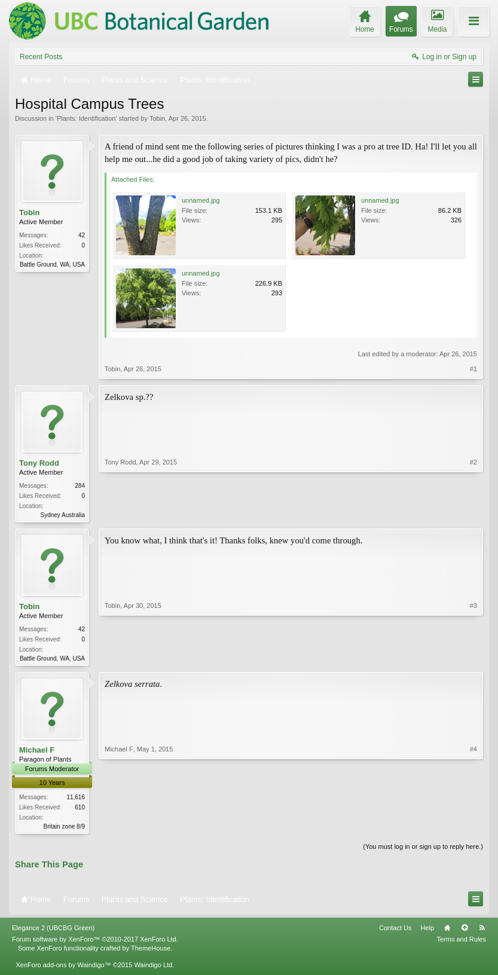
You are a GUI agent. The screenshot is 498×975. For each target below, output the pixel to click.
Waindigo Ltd (153, 968)
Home (447, 931)
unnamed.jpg (201, 200)
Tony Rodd (39, 463)
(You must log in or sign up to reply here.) (423, 850)
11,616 (75, 799)
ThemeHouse (150, 951)
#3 (473, 658)
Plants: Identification (86, 118)
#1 (473, 368)
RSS (482, 931)
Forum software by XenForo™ (95, 942)
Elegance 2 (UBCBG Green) (53, 931)
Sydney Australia (63, 515)
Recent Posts (41, 57)
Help (427, 931)
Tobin (157, 118)
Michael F (36, 752)
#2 (473, 513)
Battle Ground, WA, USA (52, 264)
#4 (473, 827)
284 (80, 485)
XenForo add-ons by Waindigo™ (63, 968)
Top (464, 931)
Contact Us (395, 931)
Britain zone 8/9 (64, 829)
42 (81, 235)
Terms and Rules (461, 942)
